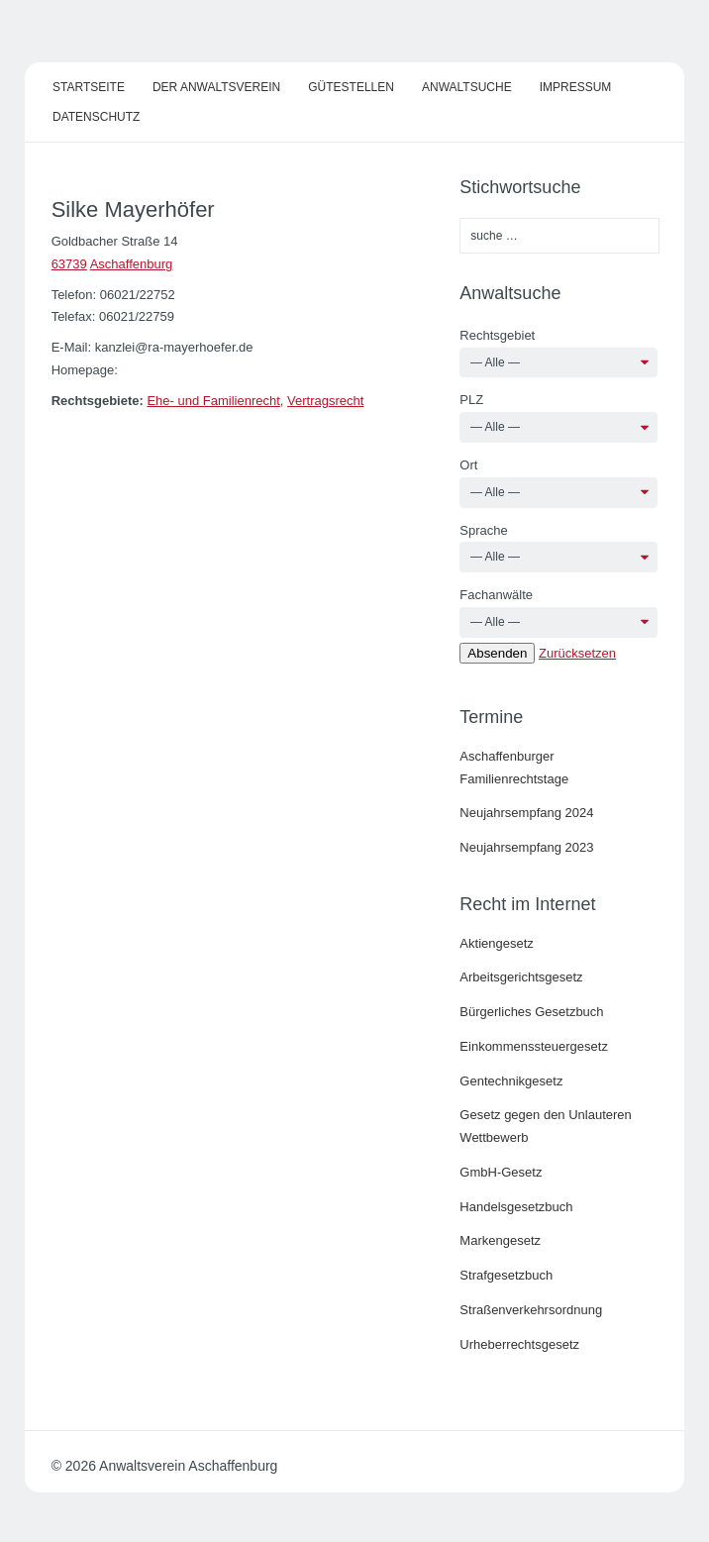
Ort (468, 465)
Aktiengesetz (496, 943)
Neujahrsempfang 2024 (526, 812)
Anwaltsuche (467, 87)
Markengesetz (500, 1240)
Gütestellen (351, 87)
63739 (69, 264)
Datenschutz (96, 117)
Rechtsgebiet (497, 335)
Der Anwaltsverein (216, 87)
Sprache (483, 530)
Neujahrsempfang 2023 (526, 847)
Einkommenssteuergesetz (533, 1046)
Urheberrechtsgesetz (519, 1344)
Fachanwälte (496, 594)
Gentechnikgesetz (510, 1081)
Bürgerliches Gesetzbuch (531, 1011)
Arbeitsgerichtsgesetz (520, 977)
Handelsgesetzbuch (515, 1206)
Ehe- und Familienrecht (213, 400)
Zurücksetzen (577, 653)
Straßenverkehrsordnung (530, 1309)
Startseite (88, 87)
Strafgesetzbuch (506, 1275)
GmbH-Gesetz (500, 1172)
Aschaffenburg (131, 264)
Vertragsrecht (325, 400)
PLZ (471, 399)
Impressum (576, 87)
